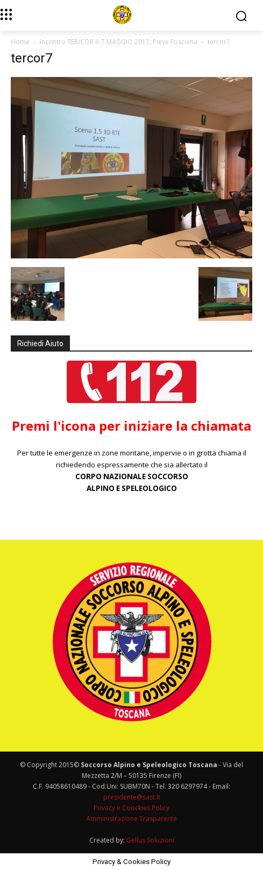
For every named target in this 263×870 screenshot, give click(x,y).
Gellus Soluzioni (150, 840)
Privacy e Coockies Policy (131, 807)
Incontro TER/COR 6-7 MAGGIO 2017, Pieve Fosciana (118, 41)
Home (20, 41)
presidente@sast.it (131, 797)
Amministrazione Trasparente (131, 818)
